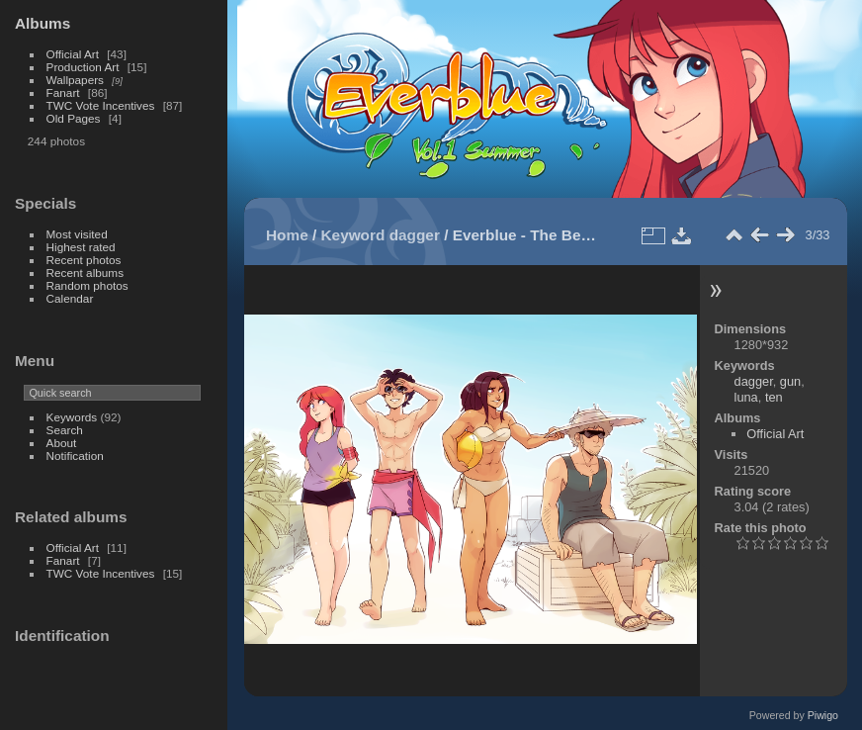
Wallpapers (75, 79)
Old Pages (73, 118)
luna (746, 397)
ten (774, 397)
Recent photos (84, 259)
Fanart (63, 92)
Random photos (87, 285)
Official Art (72, 53)
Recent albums (85, 272)
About (61, 442)
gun (790, 381)
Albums (42, 23)
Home (287, 235)
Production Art (83, 66)
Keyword (353, 235)
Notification (75, 455)
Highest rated (81, 246)
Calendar (70, 298)
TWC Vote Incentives (100, 105)
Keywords (72, 417)
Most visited (77, 234)
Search (64, 429)
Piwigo (823, 715)
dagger (414, 235)
